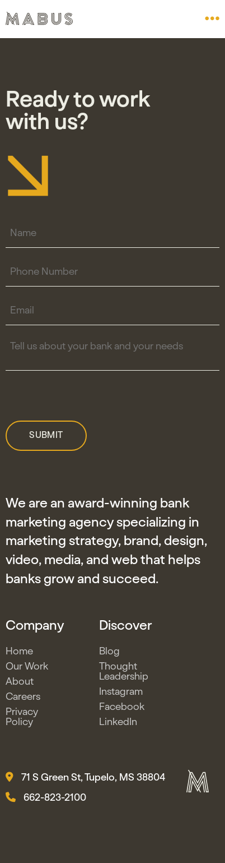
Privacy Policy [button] (22, 719)
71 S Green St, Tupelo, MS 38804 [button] (85, 780)
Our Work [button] (27, 669)
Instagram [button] (121, 694)
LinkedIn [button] (118, 724)
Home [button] (19, 654)
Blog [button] (109, 654)
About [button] (20, 684)
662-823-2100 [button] (46, 800)
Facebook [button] (121, 709)
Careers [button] (23, 699)
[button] (212, 18)
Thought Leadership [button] (123, 674)
